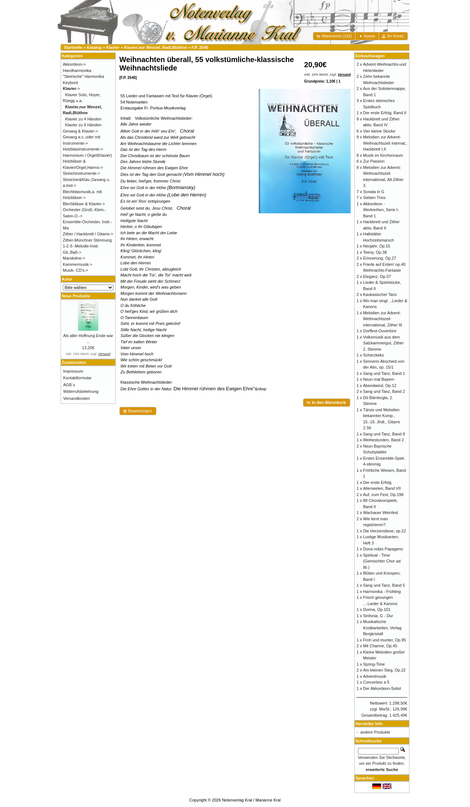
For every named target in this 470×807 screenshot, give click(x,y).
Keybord (70, 82)
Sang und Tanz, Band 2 (384, 391)
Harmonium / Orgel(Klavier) (87, 155)
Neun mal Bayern (378, 379)
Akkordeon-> (74, 64)
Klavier (113, 47)
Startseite (73, 47)
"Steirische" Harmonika (83, 76)
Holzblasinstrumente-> (83, 149)
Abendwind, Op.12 (380, 385)
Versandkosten (76, 398)
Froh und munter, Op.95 (384, 640)
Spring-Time (374, 664)
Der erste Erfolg (377, 482)
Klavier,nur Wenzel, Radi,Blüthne (155, 47)
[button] (334, 36)
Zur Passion (374, 161)
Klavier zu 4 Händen (83, 119)
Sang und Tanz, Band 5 (384, 585)
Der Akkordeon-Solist (382, 688)
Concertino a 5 (376, 682)
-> (71, 88)
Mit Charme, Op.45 (380, 646)
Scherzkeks (373, 355)
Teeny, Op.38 (375, 252)
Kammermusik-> (77, 264)
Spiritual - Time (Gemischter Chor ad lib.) (382, 561)
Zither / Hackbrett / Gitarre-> (88, 234)
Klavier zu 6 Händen (83, 125)
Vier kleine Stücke (379, 131)
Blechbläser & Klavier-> (84, 204)
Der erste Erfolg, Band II (384, 113)
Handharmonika (77, 70)
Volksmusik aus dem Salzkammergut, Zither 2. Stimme (383, 343)
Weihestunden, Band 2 (383, 440)
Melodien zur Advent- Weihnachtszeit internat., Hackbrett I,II (385, 143)
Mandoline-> (74, 258)
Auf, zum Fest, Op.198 (383, 494)
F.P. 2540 (200, 47)
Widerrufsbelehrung (80, 391)
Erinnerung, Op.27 (379, 258)
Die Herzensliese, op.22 (384, 531)
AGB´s (69, 385)
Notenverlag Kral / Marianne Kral (251, 800)
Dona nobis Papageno (383, 549)
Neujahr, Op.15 (376, 246)
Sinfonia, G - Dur (378, 616)
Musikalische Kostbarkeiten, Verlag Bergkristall (382, 627)
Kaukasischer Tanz (380, 294)
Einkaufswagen (370, 56)
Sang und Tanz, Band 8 (384, 434)
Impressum (73, 371)
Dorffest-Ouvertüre (380, 331)
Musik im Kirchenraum (383, 155)
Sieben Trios (374, 197)
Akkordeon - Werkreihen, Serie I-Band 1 (381, 210)
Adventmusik (374, 676)
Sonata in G (373, 191)
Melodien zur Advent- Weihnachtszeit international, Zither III (382, 319)
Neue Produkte (76, 296)
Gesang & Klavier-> (80, 131)
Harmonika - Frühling (382, 591)
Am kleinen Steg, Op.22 (384, 670)
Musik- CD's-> (75, 270)
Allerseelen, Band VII (382, 488)
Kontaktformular (77, 378)
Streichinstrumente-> (81, 173)
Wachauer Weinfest (380, 512)
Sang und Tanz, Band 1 (384, 373)
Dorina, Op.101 (377, 609)
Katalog (94, 47)
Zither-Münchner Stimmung (87, 240)
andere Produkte (375, 732)
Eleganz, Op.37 (377, 276)
